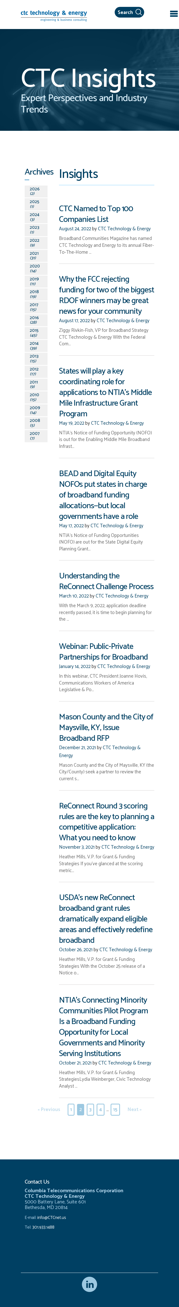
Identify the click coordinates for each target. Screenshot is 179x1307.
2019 (34, 282)
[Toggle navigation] (174, 14)
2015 (34, 333)
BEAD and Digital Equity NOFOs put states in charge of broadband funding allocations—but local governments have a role (103, 495)
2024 (34, 217)
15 (115, 1110)
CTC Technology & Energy (124, 229)
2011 (34, 385)
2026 (35, 191)
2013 (34, 359)
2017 (34, 307)
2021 (34, 256)
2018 (34, 294)
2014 (34, 346)
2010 (34, 397)
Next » (134, 1110)
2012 (34, 372)
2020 (35, 269)
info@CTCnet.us (51, 1217)
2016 (34, 320)
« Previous (49, 1110)
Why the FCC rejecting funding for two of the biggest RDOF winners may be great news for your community (106, 295)
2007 (35, 436)
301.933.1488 (42, 1227)
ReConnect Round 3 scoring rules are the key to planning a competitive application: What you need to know (106, 822)
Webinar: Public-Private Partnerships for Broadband (103, 652)
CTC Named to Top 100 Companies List (96, 214)
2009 (35, 410)
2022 (34, 243)
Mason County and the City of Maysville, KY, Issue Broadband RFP (106, 727)
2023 (34, 230)
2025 (34, 204)
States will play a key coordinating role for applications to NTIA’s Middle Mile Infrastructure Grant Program (105, 392)
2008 (35, 423)
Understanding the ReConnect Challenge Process (106, 581)
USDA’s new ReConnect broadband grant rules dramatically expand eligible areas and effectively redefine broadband (106, 919)
